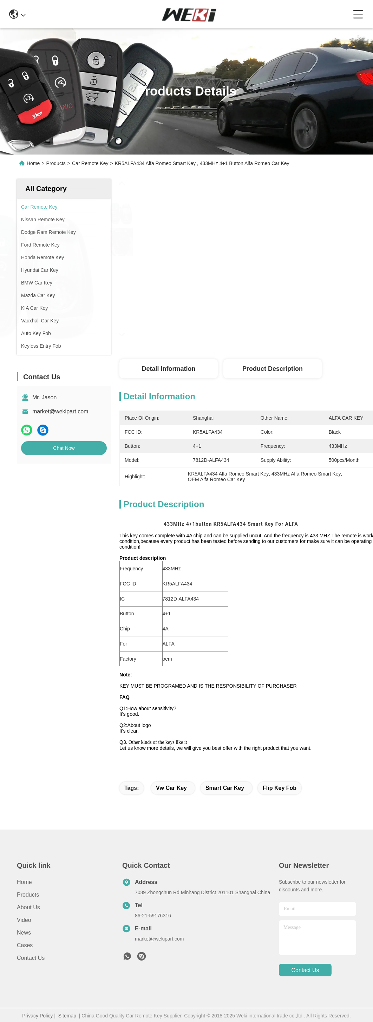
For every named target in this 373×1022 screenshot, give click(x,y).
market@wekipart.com (60, 411)
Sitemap (67, 1015)
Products (56, 163)
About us (28, 907)
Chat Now (63, 448)
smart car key (224, 788)
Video (24, 920)
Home (33, 163)
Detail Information (168, 368)
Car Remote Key (90, 163)
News (24, 933)
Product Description (272, 368)
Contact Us (31, 958)
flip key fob (279, 788)
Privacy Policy (37, 1015)
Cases (25, 945)
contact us (305, 970)
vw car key (171, 788)
